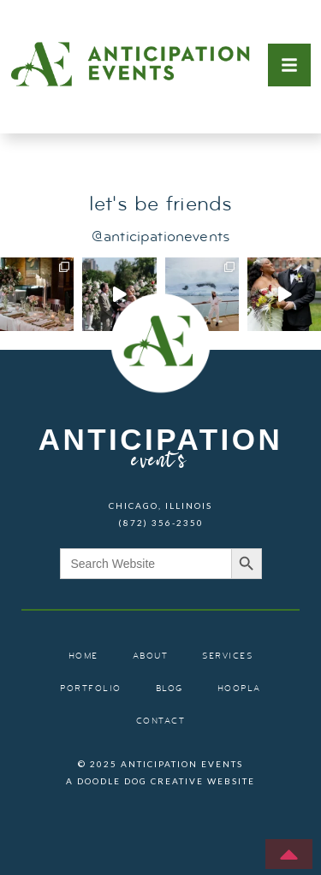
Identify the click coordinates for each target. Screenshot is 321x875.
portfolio (91, 689)
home (83, 656)
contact (161, 721)
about (151, 656)
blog (169, 689)
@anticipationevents (160, 237)
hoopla (239, 689)
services (227, 656)
